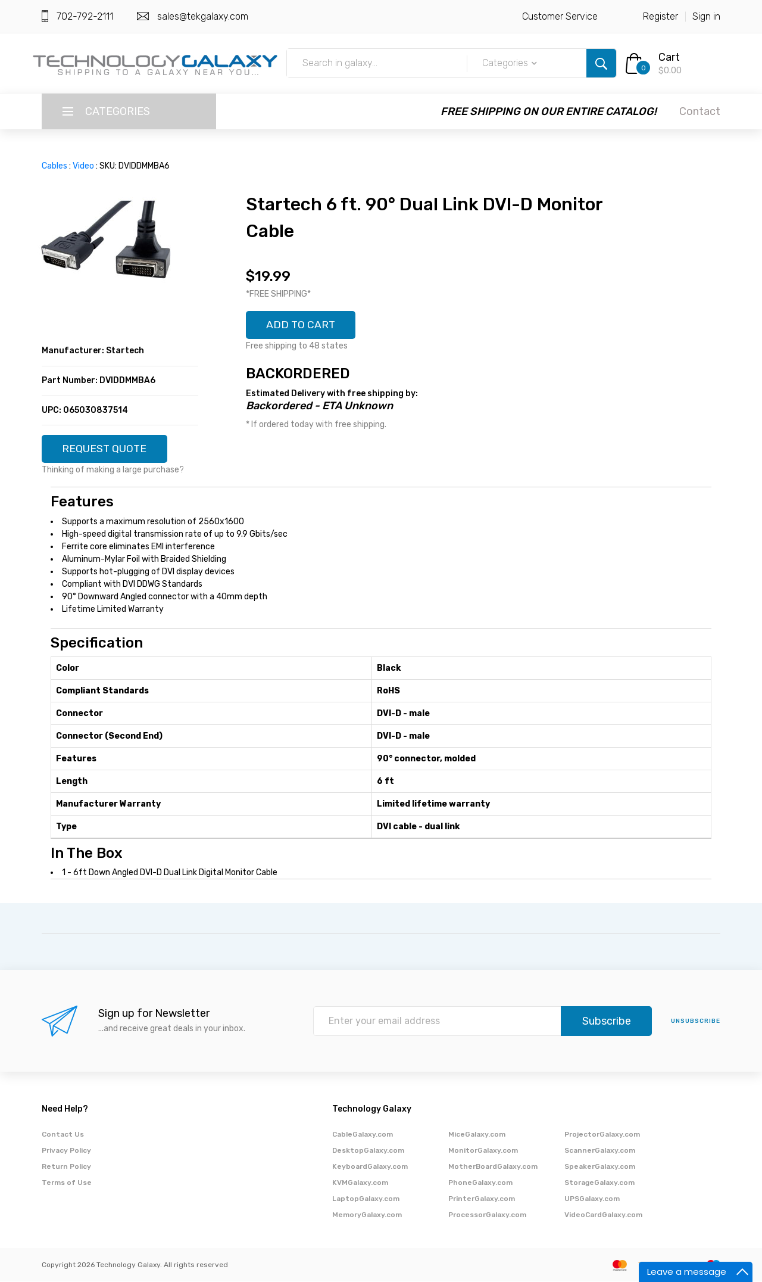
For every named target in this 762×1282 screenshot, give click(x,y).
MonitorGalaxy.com (483, 1151)
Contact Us (63, 1135)
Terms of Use (67, 1183)
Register (660, 16)
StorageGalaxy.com (599, 1183)
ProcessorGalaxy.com (487, 1215)
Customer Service (560, 16)
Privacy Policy (66, 1151)
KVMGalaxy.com (360, 1183)
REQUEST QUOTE (105, 449)
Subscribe (606, 1021)
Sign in (706, 16)
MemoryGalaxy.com (367, 1215)
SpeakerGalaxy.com (599, 1167)
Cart (669, 57)
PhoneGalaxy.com (480, 1183)
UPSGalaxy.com (592, 1199)
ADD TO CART (302, 325)
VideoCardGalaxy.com (603, 1215)
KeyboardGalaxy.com (370, 1167)
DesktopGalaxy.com (368, 1151)
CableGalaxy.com (362, 1135)
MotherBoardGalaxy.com (493, 1167)
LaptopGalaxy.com (365, 1199)
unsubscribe (695, 1021)
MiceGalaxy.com (476, 1135)
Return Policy (66, 1167)
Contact (699, 111)
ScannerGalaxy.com (599, 1151)
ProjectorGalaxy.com (602, 1135)
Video (83, 166)
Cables (54, 166)
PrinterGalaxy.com (481, 1199)
